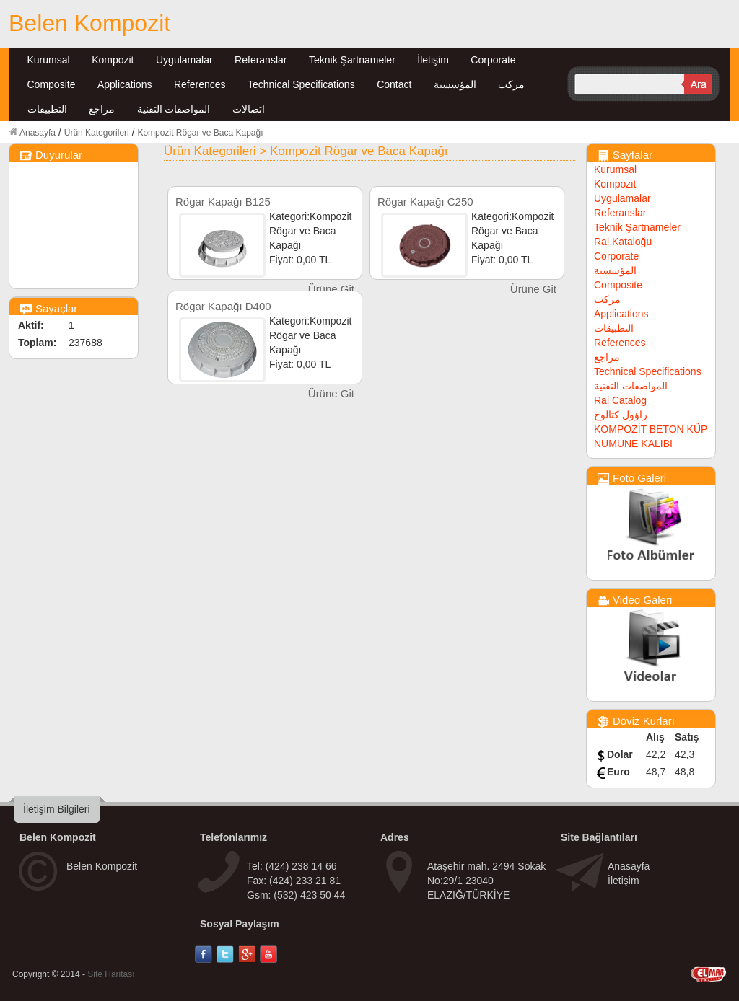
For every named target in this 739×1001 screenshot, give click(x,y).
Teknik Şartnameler (352, 60)
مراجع (102, 109)
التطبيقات (47, 109)
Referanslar (261, 60)
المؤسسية (455, 84)
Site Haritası (110, 974)
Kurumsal (48, 60)
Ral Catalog (620, 400)
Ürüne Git (331, 289)
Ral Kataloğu (623, 241)
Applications (124, 84)
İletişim (433, 60)
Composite (51, 84)
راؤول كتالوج (620, 414)
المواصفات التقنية (174, 109)
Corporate (493, 60)
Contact (394, 84)
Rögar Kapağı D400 (223, 306)
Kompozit (113, 60)
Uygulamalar (184, 60)
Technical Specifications (301, 84)
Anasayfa (37, 133)
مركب (511, 84)
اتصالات (248, 109)
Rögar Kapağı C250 (425, 201)
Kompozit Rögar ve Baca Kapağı (200, 133)
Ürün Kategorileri (96, 133)
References (200, 84)
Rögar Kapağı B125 (223, 201)
